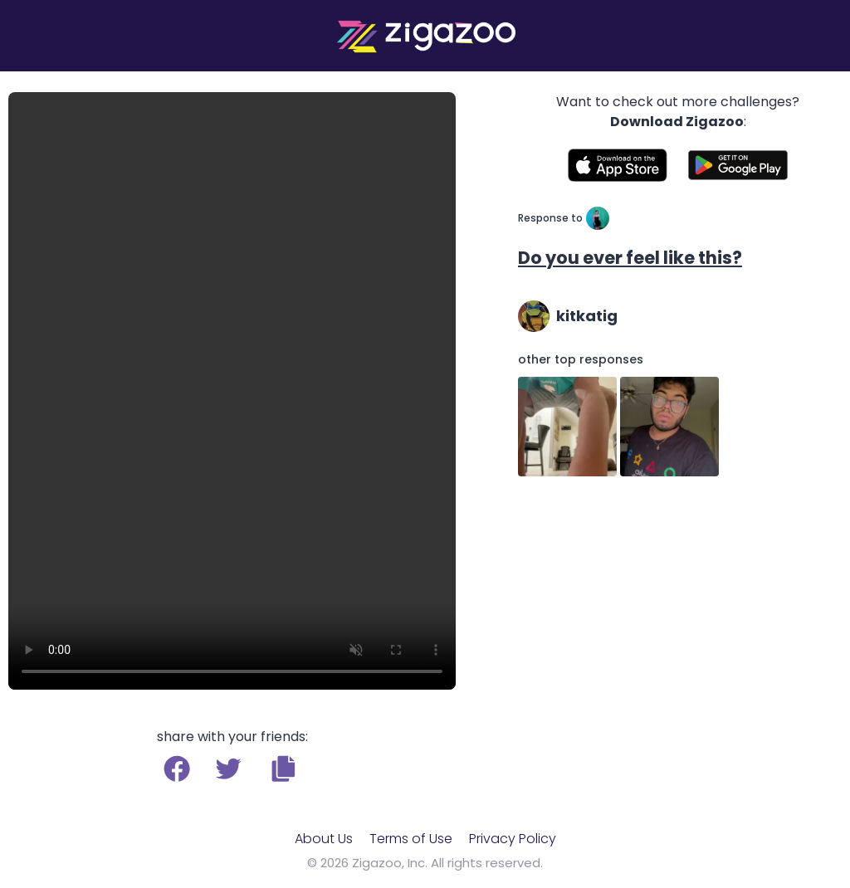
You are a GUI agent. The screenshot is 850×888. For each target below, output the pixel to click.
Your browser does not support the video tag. (232, 391)
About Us (324, 838)
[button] (283, 768)
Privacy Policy (512, 838)
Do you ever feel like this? (630, 258)
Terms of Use (410, 838)
